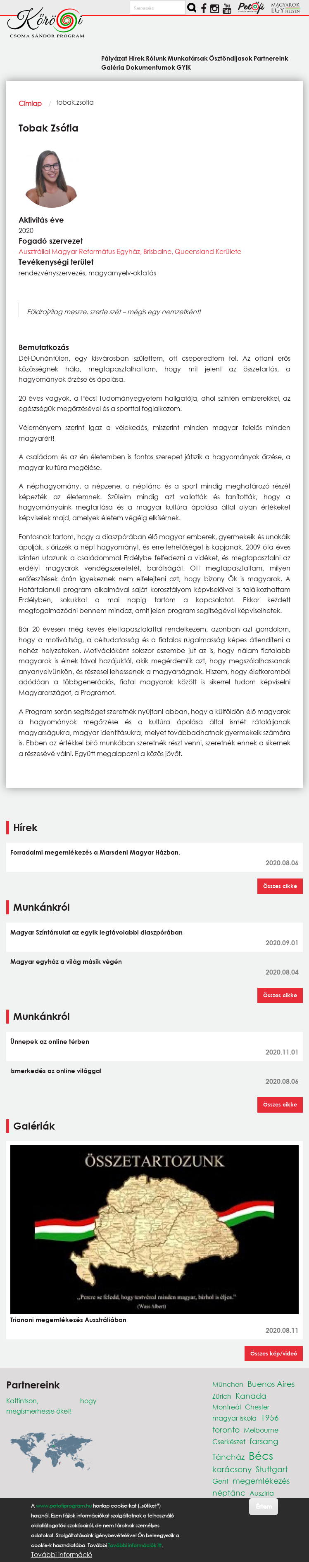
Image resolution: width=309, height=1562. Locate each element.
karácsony (232, 1469)
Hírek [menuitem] (137, 57)
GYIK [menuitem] (183, 66)
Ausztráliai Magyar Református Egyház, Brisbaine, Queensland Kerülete (130, 251)
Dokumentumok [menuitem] (150, 66)
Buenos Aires (271, 1383)
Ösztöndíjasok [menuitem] (230, 57)
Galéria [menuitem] (112, 66)
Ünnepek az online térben (49, 1041)
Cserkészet (228, 1441)
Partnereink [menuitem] (271, 57)
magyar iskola (234, 1418)
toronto (226, 1429)
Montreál (226, 1406)
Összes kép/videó (273, 1353)
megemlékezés (261, 1480)
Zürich (221, 1396)
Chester (257, 1406)
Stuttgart (272, 1469)
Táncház (228, 1456)
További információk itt (135, 1545)
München (227, 1384)
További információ (61, 1554)
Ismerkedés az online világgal (56, 1070)
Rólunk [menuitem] (156, 57)
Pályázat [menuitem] (114, 57)
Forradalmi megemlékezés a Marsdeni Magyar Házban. (95, 852)
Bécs (261, 1455)
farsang (264, 1441)
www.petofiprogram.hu (64, 1505)
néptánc (228, 1492)
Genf (220, 1481)
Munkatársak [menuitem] (188, 57)
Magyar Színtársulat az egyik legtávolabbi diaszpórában (96, 932)
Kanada (250, 1395)
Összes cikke (280, 886)
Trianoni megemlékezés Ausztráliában (68, 1319)
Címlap (30, 103)
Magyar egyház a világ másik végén (66, 961)
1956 (270, 1417)
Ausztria (262, 1493)
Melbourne (261, 1430)
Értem (264, 1506)
